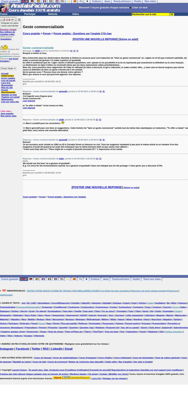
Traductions (132, 331)
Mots (48, 319)
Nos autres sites (8, 116)
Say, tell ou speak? (130, 327)
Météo (113, 319)
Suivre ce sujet (128, 39)
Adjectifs (85, 303)
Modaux (40, 319)
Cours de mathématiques (65, 358)
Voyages (28, 336)
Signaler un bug (9, 94)
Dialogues (5, 311)
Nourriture (156, 319)
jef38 (37, 51)
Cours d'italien (105, 358)
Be (168, 303)
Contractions (125, 307)
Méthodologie (93, 319)
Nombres (138, 319)
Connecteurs (102, 307)
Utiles (75, 14)
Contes (113, 307)
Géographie (5, 315)
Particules (25, 323)
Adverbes (96, 303)
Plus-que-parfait (69, 323)
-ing (23, 303)
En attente (41, 311)
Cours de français (43, 358)
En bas (107, 33)
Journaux (119, 315)
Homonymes (58, 315)
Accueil (4, 73)
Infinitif (83, 315)
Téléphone (152, 331)
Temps (43, 331)
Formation (122, 311)
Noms (147, 319)
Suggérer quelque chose (13, 331)
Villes (10, 336)
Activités (75, 303)
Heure (48, 315)
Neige (129, 319)
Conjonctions (87, 307)
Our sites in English (143, 362)
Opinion (177, 319)
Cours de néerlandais (143, 358)
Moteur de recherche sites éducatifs (86, 362)
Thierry (87, 331)
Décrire (23, 311)
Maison (169, 315)
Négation (167, 319)
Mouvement (58, 319)
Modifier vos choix (118, 374)
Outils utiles (111, 362)
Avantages (6, 39)
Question (73, 327)
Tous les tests (111, 331)
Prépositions (31, 327)
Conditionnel (60, 307)
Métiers (105, 319)
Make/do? (4, 319)
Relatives (99, 327)
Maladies (15, 319)
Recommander (8, 92)
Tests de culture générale (167, 358)
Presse (4, 90)
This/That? (98, 331)
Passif (34, 323)
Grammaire (168, 311)
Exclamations (54, 311)
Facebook (22, 348)
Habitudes (18, 315)
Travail (142, 331)
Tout (122, 331)
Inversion (102, 315)
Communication (7, 307)
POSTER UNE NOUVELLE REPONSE (95, 39)
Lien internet (29, 101)
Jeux (106, 279)
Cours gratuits (31, 33)
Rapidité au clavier (22, 362)
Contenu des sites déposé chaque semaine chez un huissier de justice (34, 374)
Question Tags (87, 327)
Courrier (167, 307)
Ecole (32, 311)
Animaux (117, 303)
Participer (30, 14)
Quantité (63, 327)
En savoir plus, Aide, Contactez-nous (47, 370)
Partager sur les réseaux (115, 378)
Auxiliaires (160, 303)
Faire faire (68, 311)
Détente (52, 14)
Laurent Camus (19, 370)
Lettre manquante (134, 315)
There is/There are (73, 331)
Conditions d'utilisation (77, 370)
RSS (46, 348)
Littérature (150, 315)
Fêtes (138, 311)
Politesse (82, 323)
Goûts (158, 311)
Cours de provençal (57, 362)
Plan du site (7, 87)
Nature (121, 319)
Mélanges (80, 319)
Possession (108, 323)
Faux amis (88, 311)
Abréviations (44, 303)
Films (97, 311)
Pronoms (146, 323)
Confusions (73, 307)
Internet (92, 315)
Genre (145, 311)
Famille (77, 311)
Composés (47, 307)
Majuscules (180, 315)
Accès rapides (8, 78)
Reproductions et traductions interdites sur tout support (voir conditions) (147, 370)
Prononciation (159, 323)
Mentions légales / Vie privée (84, 374)
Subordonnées (181, 327)
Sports (144, 327)
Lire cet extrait (8, 80)
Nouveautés (7, 85)
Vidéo (2, 336)
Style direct (154, 327)
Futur (131, 311)
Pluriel (56, 323)
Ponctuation (95, 323)
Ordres (3, 323)
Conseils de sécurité (100, 370)
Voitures (18, 336)
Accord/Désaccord (61, 303)
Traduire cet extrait (10, 97)
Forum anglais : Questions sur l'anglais (77, 33)
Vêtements (39, 336)
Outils (136, 279)
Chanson (182, 303)
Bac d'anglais (125, 362)
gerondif (63, 91)
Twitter (36, 348)
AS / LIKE (31, 303)
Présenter (52, 327)
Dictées (15, 311)
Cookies (103, 374)
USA (161, 331)
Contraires (138, 307)
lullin (61, 158)
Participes (13, 323)
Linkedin (57, 348)
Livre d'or (6, 83)
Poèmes (119, 323)
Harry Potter (30, 315)
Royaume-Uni (112, 327)
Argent (126, 303)
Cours (3, 14)
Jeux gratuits (7, 113)
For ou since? (108, 311)
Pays (49, 323)
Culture (95, 279)
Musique (70, 319)
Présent (42, 327)
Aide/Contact (7, 76)
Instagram (7, 348)
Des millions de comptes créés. (8, 32)
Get (152, 311)
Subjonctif (167, 327)
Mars (24, 319)
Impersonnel (72, 315)
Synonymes (32, 331)
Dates (183, 307)
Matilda (31, 319)
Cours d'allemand (122, 358)
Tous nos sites (152, 279)
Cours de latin (39, 362)
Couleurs (157, 307)
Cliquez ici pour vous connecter (10, 24)
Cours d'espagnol (87, 358)
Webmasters (7, 99)
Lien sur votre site (10, 102)
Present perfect (132, 323)
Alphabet (107, 303)
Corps (148, 307)
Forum (47, 33)
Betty (174, 303)
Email (69, 348)
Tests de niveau (55, 331)
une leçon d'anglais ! (9, 60)
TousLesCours (120, 279)
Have (40, 315)
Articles (142, 303)
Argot (134, 303)
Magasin (160, 315)
